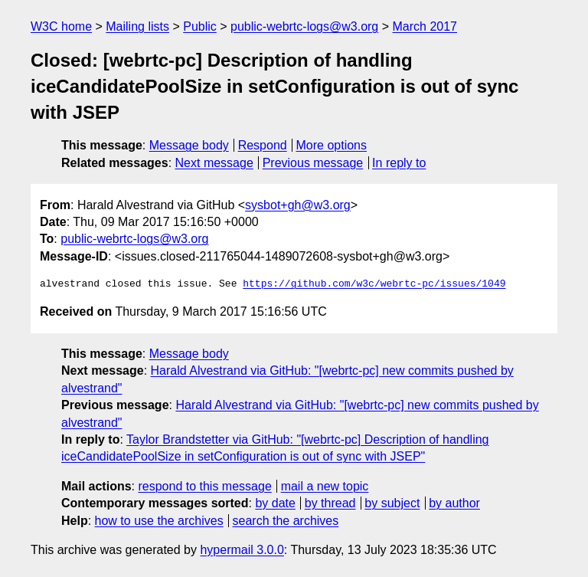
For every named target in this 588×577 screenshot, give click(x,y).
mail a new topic (325, 486)
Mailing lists (137, 26)
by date (275, 503)
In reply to (399, 162)
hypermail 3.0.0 (241, 549)
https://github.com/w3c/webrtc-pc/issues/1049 (374, 284)
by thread (330, 503)
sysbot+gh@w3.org (298, 204)
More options (332, 145)
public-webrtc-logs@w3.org (304, 26)
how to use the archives (159, 520)
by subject (392, 503)
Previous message (313, 162)
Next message (214, 162)
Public (200, 26)
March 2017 (425, 26)
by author (454, 503)
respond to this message (204, 486)
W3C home (61, 26)
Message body (189, 145)
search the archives (286, 520)
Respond (262, 145)
